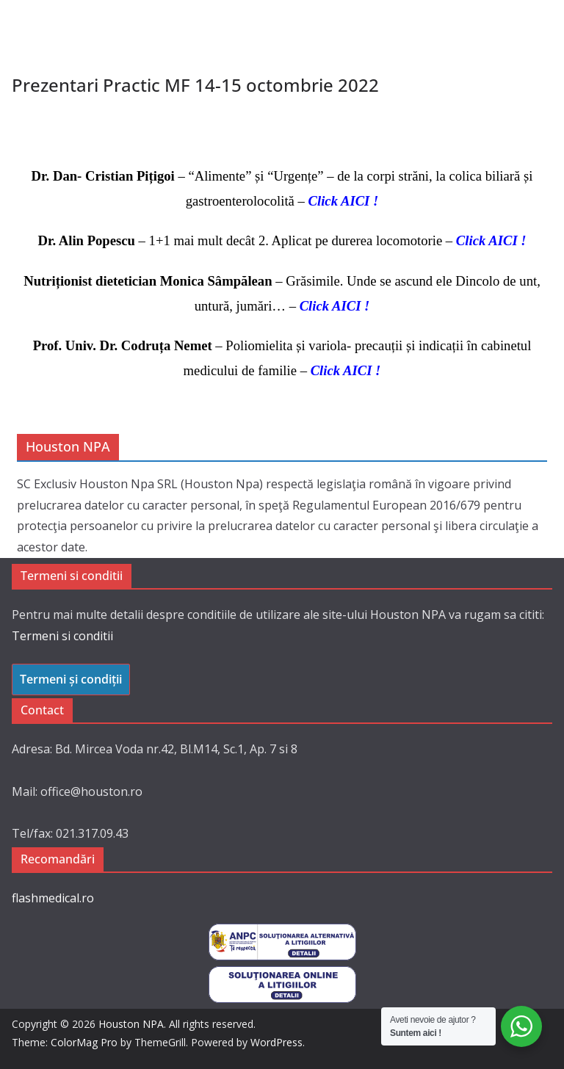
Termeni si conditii (62, 636)
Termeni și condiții (71, 679)
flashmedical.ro (53, 898)
